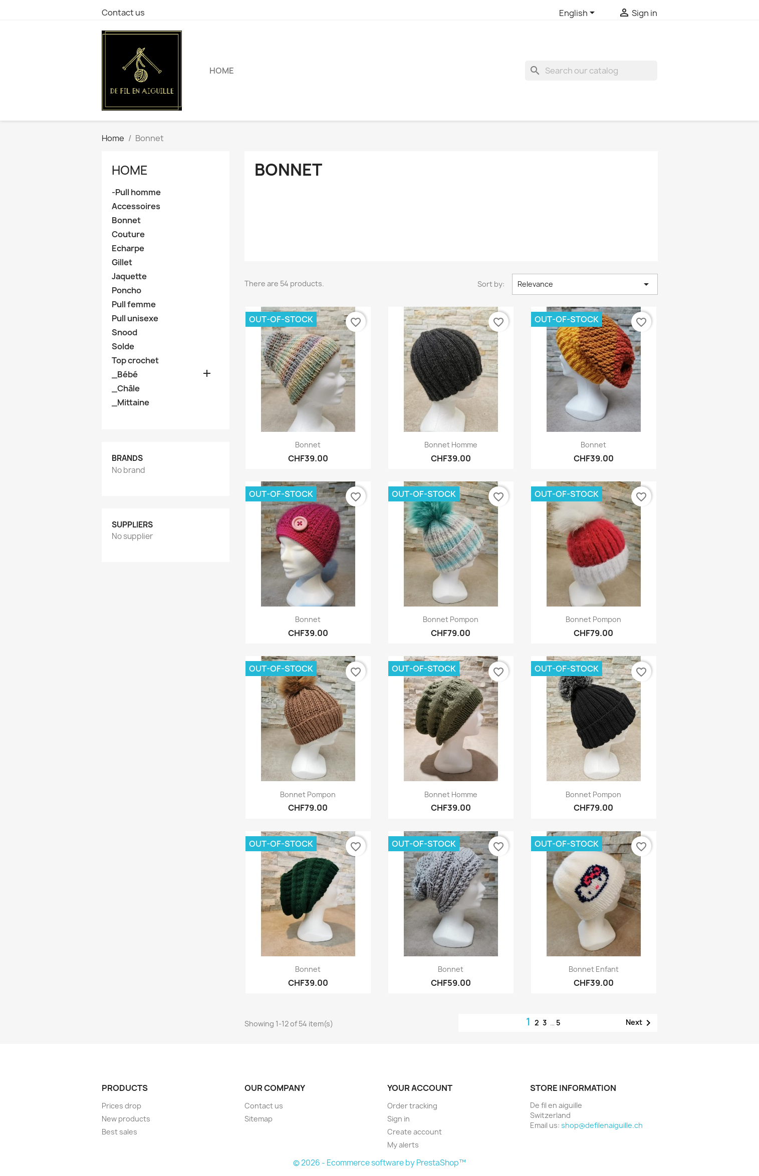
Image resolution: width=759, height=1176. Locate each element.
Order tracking (412, 1105)
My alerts (403, 1144)
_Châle (126, 388)
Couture (128, 234)
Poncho (126, 290)
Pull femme (134, 304)
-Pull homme (136, 192)
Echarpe (128, 248)
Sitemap (258, 1118)
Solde (123, 346)
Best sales (119, 1131)
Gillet (122, 262)
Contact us (123, 12)
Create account (414, 1131)
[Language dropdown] (578, 14)
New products (126, 1118)
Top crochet (135, 360)
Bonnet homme (450, 444)
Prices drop (121, 1105)
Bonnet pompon (450, 619)
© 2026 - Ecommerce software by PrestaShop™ (379, 1162)
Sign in (398, 1118)
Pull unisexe (135, 318)
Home (221, 70)
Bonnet (126, 220)
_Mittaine (130, 402)
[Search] (591, 71)
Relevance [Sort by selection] (585, 284)
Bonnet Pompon (308, 794)
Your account (419, 1087)
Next (640, 1023)
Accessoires (136, 206)
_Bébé (125, 374)
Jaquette (129, 276)
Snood (124, 332)
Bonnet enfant (594, 969)
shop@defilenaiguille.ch (602, 1125)
